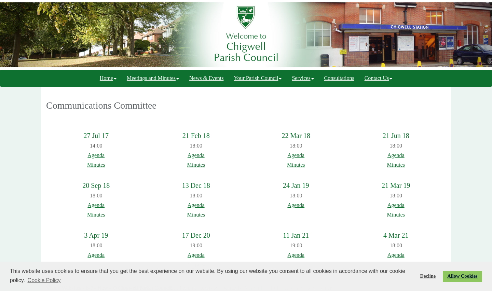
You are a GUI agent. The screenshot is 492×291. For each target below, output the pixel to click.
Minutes (96, 165)
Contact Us (379, 78)
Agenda (96, 155)
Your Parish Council (258, 78)
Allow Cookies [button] (462, 276)
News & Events (206, 78)
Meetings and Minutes (153, 78)
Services (303, 78)
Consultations (339, 78)
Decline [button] (428, 276)
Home (108, 78)
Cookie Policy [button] (44, 280)
